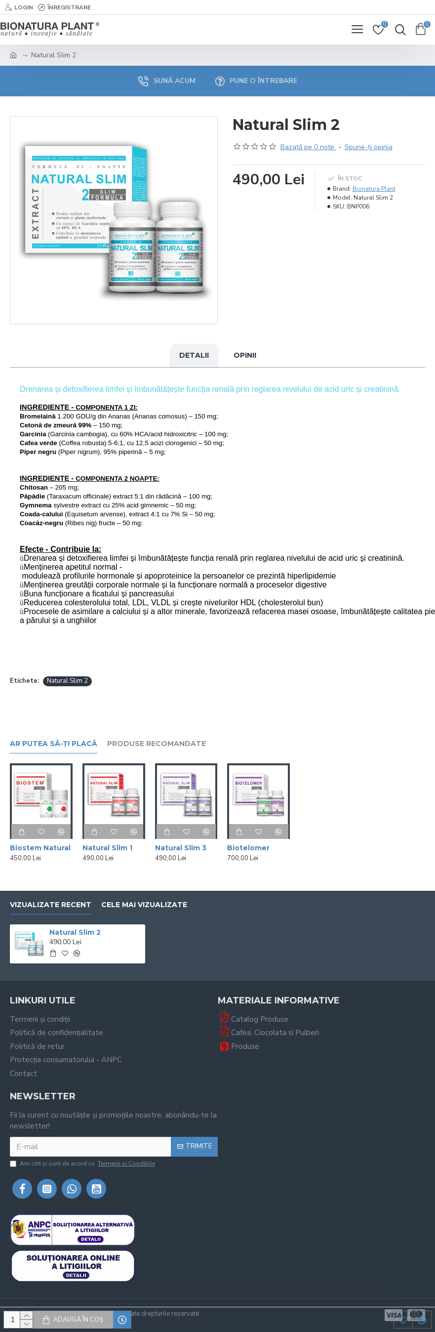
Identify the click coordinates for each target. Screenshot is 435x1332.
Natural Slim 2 (67, 680)
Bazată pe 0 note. (308, 147)
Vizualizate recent (50, 905)
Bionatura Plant (374, 189)
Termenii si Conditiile (126, 1163)
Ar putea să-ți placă (53, 744)
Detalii (194, 355)
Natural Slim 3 (180, 847)
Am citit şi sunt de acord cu (83, 1163)
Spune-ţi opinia (369, 147)
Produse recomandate (156, 744)
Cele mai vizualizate (144, 905)
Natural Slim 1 (107, 847)
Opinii (245, 355)
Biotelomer (248, 847)
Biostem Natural (40, 847)
